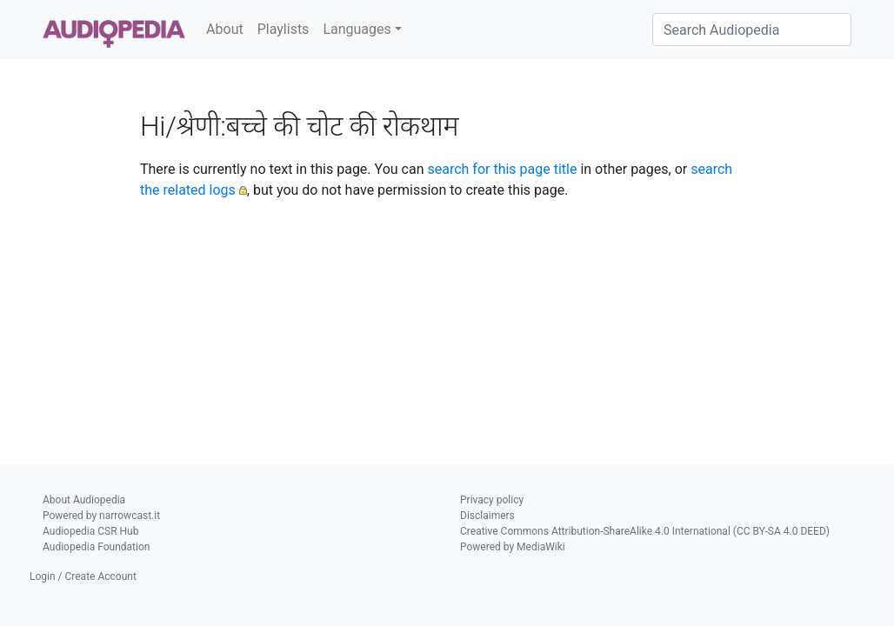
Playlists (283, 29)
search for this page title (502, 169)
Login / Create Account (83, 576)
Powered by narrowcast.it (101, 515)
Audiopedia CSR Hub (90, 531)
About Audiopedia (84, 500)
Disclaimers (487, 515)
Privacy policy (492, 500)
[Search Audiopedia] (751, 29)
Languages (356, 29)
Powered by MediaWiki (512, 547)
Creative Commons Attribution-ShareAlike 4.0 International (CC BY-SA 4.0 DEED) (645, 531)
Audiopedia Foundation (96, 547)
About (225, 29)
